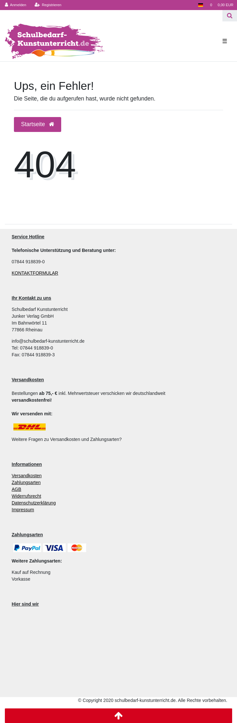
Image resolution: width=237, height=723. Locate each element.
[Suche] (229, 15)
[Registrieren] (48, 5)
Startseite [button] (37, 124)
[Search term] (111, 15)
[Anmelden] (15, 5)
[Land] (200, 5)
